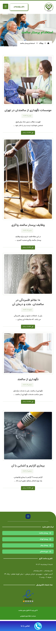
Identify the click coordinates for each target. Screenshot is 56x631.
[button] (5, 6)
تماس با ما (25, 626)
